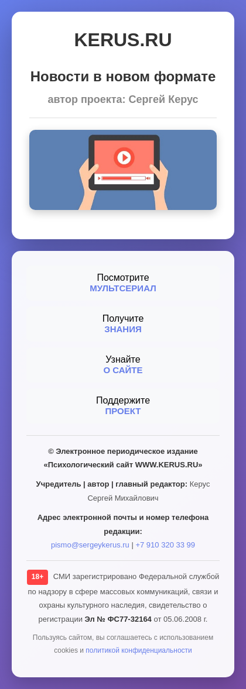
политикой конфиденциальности (139, 650)
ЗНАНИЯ (122, 329)
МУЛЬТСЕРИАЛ (123, 288)
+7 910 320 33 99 (165, 544)
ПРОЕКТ (123, 411)
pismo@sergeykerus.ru (90, 544)
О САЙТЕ (122, 370)
